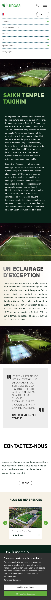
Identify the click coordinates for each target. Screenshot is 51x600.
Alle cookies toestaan (25, 594)
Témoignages (7, 51)
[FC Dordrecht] (25, 523)
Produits (5, 33)
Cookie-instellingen (25, 587)
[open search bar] (37, 5)
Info (3, 39)
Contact (43, 14)
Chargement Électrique (10, 27)
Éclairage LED (7, 21)
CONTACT (25, 483)
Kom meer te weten (12, 580)
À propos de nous (8, 45)
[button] (47, 21)
